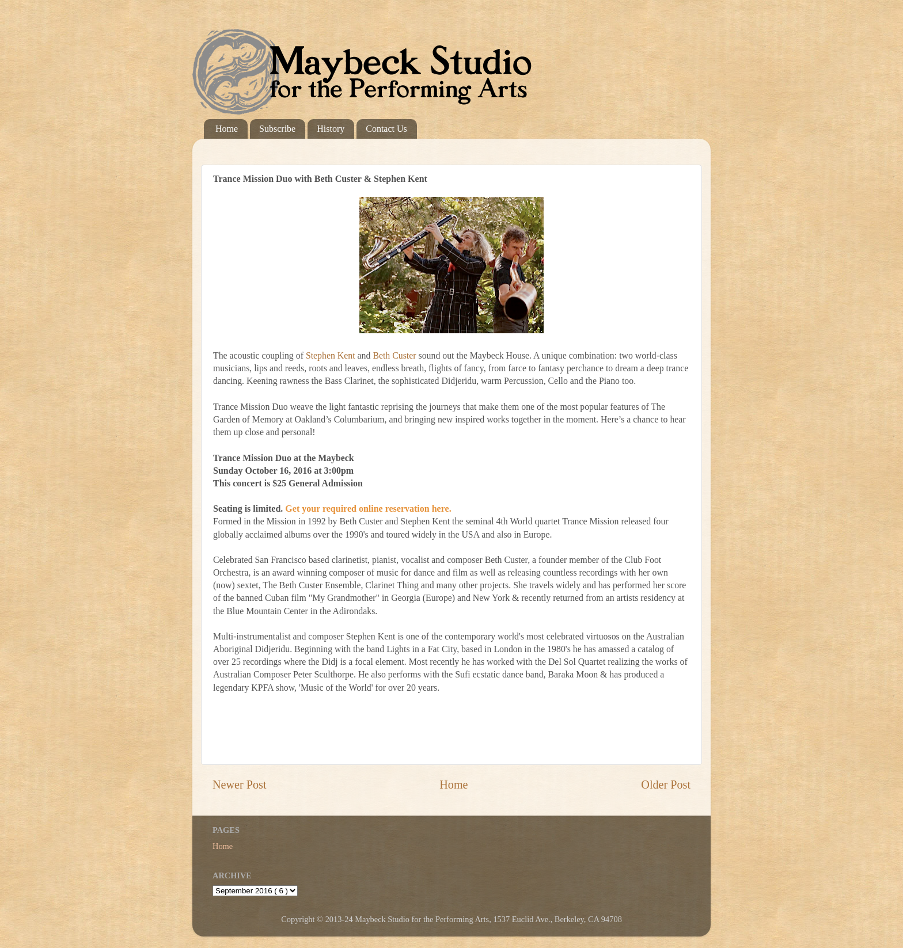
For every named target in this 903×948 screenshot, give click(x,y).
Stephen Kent (330, 355)
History (330, 129)
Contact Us (386, 129)
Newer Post (240, 784)
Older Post (665, 784)
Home (226, 129)
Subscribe (277, 129)
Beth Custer (394, 355)
